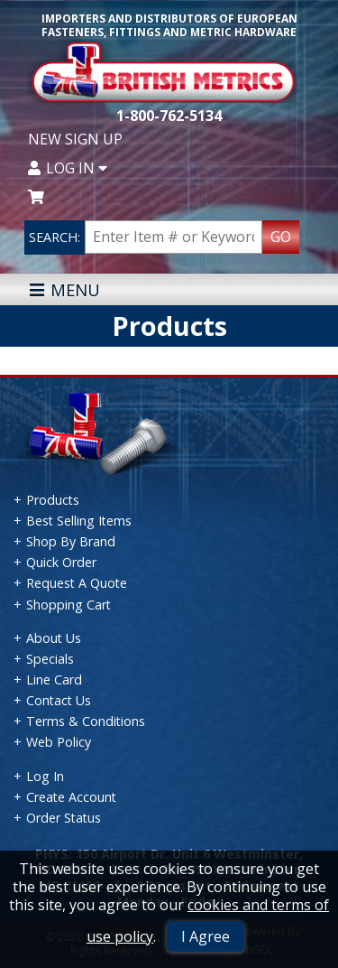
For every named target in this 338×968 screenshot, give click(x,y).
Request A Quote (76, 582)
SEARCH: (54, 237)
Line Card (54, 679)
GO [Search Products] (280, 237)
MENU (64, 289)
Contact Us (58, 700)
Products (52, 499)
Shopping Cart (68, 604)
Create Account (71, 796)
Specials (50, 658)
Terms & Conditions (85, 721)
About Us (53, 638)
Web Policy (58, 741)
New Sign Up (75, 139)
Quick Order (61, 562)
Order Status (63, 817)
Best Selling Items (79, 520)
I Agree (205, 936)
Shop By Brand (70, 541)
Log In (67, 168)
